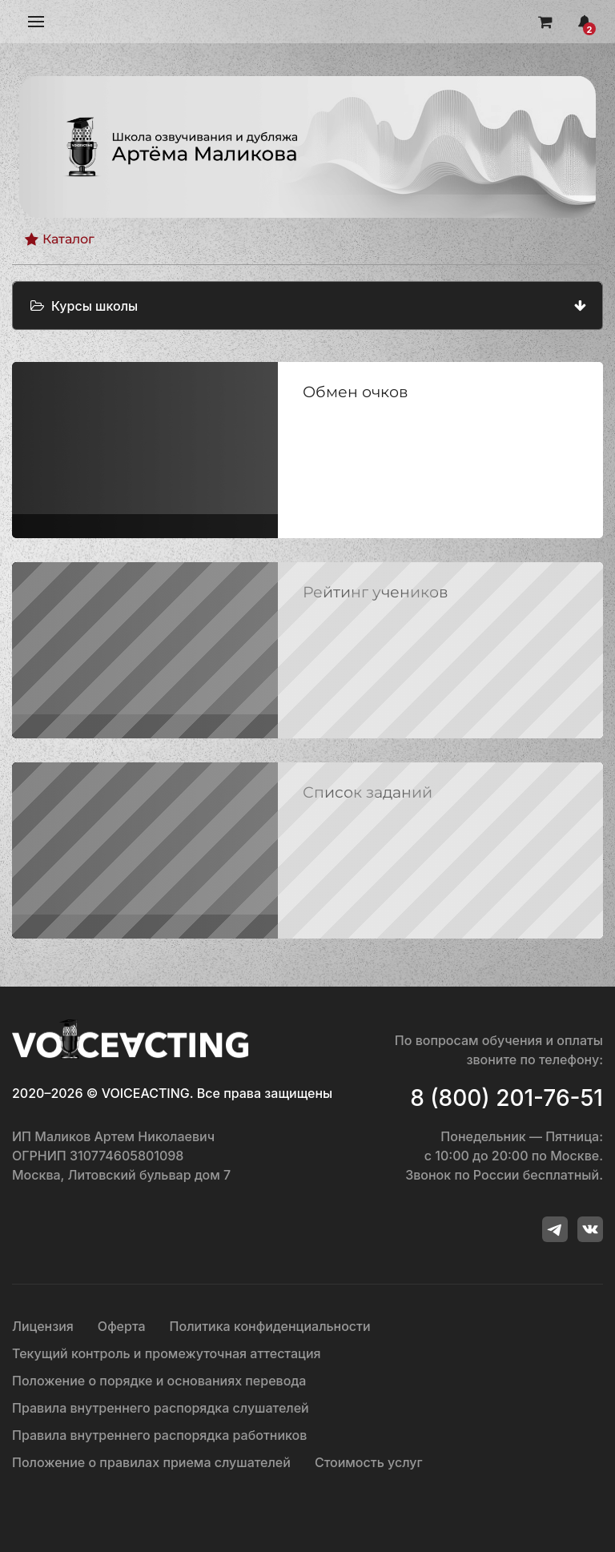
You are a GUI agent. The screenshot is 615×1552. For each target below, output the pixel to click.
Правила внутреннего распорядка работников (159, 1435)
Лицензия (43, 1326)
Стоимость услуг (369, 1462)
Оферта (122, 1326)
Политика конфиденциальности (270, 1326)
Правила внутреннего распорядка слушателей (160, 1408)
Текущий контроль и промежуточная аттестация (166, 1353)
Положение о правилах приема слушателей (151, 1462)
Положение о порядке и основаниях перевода (159, 1381)
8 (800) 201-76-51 (506, 1098)
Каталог (59, 239)
